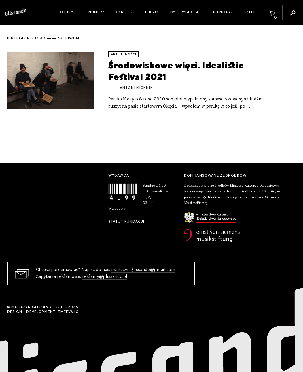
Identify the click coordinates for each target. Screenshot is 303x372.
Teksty (151, 12)
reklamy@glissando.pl (104, 276)
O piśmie (68, 12)
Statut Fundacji (126, 222)
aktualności (124, 54)
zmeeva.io (68, 312)
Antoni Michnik (136, 88)
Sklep (250, 12)
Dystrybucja (184, 12)
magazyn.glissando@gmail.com (143, 270)
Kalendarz (221, 12)
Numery (96, 12)
